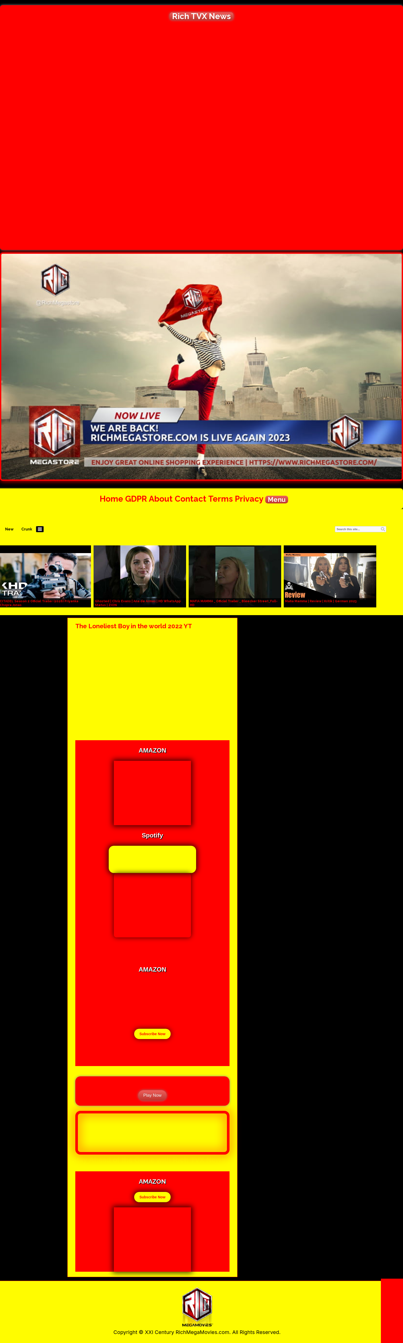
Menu (277, 499)
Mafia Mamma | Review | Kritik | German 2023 (320, 601)
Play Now (152, 1095)
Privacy (249, 498)
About (161, 498)
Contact (190, 498)
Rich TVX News (201, 16)
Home (111, 498)
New (9, 529)
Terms (220, 498)
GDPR (136, 498)
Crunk (26, 529)
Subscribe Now (152, 1034)
